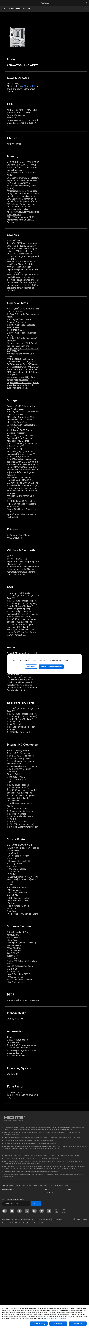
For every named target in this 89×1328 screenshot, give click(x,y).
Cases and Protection (30, 1273)
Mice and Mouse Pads (30, 1259)
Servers (25, 1245)
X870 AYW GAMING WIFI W (16, 9)
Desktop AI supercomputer (32, 1242)
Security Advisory (50, 1242)
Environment (70, 1196)
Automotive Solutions (73, 1214)
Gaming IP (26, 1294)
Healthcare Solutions (9, 1200)
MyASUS (47, 1249)
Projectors (6, 1245)
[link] (44, 3)
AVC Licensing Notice (73, 1217)
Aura (67, 1228)
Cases (4, 1286)
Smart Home (27, 1249)
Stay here (31, 666)
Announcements (50, 1200)
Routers (25, 1214)
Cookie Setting (38, 1323)
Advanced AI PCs (72, 1207)
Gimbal (25, 1291)
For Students (6, 1221)
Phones (4, 1196)
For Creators (6, 1217)
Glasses (5, 1242)
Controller (26, 1287)
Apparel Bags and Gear (31, 1270)
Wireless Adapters (29, 1223)
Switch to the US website (51, 666)
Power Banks (27, 1284)
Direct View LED (8, 1238)
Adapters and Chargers (31, 1277)
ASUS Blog (69, 1221)
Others (47, 1185)
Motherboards (7, 1279)
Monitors (5, 1235)
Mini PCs (5, 1263)
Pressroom (48, 1207)
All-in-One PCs (7, 1249)
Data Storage (27, 1196)
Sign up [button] (36, 1304)
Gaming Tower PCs (8, 1256)
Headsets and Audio (30, 1263)
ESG (67, 1193)
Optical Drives (28, 1193)
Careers (47, 1196)
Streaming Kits (28, 1266)
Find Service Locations (52, 1228)
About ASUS (48, 1193)
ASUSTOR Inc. (49, 1210)
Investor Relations (50, 1203)
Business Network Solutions (29, 1230)
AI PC (68, 1203)
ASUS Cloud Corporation (53, 1214)
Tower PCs (6, 1252)
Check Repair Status (51, 1224)
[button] (3, 3)
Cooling (5, 1289)
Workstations (6, 1266)
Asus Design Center (72, 1210)
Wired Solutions (28, 1226)
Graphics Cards (7, 1282)
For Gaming (6, 1224)
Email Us (47, 1235)
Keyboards (26, 1256)
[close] (78, 657)
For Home (5, 1210)
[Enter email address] (16, 1304)
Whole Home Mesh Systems (29, 1218)
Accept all (77, 1323)
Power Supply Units (9, 1293)
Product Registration (51, 1231)
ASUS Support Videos (52, 1245)
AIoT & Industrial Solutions (32, 1238)
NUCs (4, 1259)
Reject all (58, 1323)
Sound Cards (27, 1207)
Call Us (46, 1238)
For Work (5, 1214)
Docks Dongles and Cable (32, 1280)
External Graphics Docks (31, 1200)
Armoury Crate (71, 1224)
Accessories (6, 1203)
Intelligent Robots (29, 1235)
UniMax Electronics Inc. (52, 1217)
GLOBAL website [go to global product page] (29, 86)
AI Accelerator (28, 1203)
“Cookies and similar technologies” (55, 1318)
